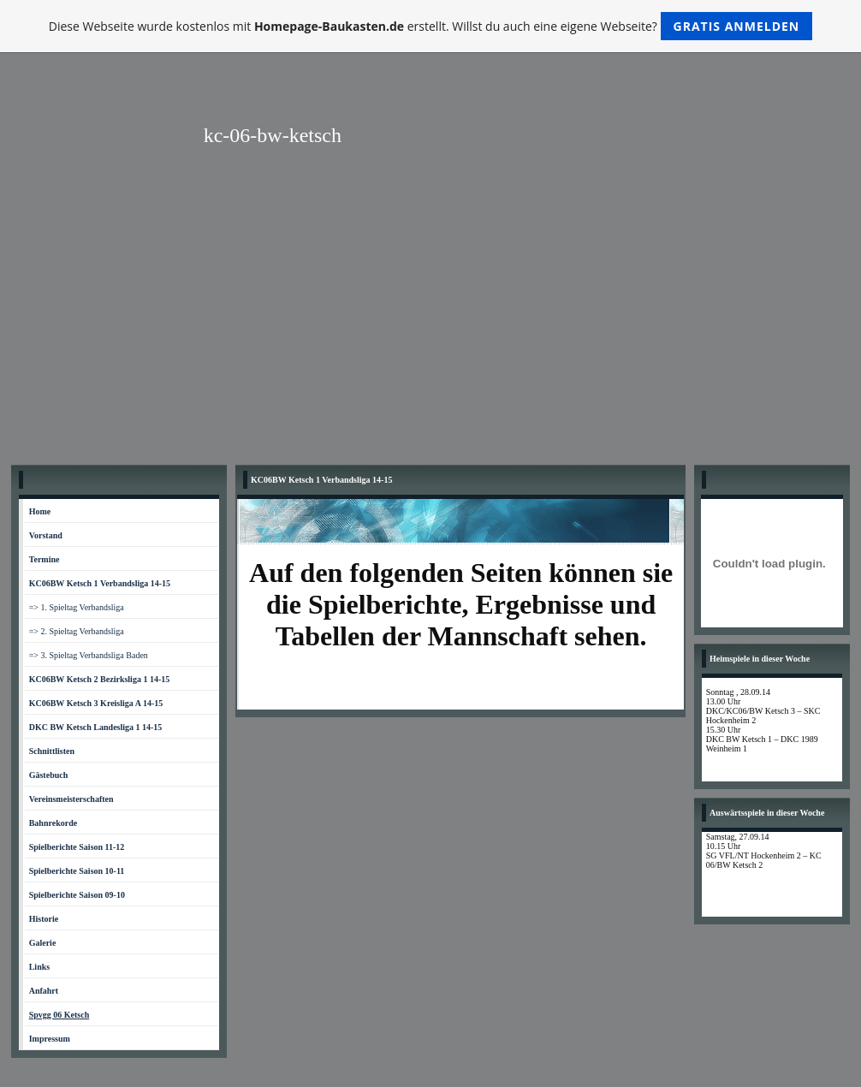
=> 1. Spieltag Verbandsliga (76, 607)
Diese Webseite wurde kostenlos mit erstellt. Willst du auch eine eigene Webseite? (431, 26)
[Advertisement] (430, 328)
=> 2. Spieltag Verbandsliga (76, 631)
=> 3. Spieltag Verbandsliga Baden (88, 655)
